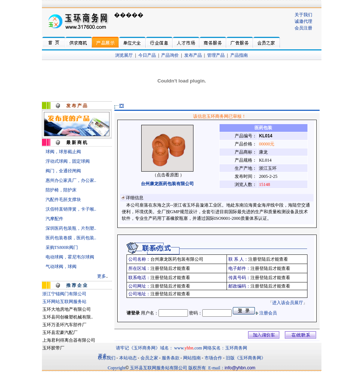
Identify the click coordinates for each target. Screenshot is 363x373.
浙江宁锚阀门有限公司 (64, 293)
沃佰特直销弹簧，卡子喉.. (71, 209)
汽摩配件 (54, 218)
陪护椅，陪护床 (61, 190)
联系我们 (106, 357)
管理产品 (216, 55)
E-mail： (216, 367)
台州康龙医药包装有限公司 (167, 183)
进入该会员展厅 (287, 302)
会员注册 (303, 28)
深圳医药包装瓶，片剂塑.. (71, 228)
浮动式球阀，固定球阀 (68, 161)
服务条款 (170, 357)
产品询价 (170, 55)
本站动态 (128, 357)
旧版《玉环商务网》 (246, 357)
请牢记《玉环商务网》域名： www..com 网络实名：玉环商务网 (182, 348)
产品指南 (239, 55)
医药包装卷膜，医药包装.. (71, 237)
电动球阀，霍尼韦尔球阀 (70, 257)
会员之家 (149, 357)
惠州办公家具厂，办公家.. (71, 180)
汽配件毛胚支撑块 (63, 199)
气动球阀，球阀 (61, 266)
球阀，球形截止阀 (63, 151)
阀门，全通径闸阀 (63, 170)
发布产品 (193, 55)
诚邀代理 (303, 21)
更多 (101, 276)
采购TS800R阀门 (62, 247)
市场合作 (213, 357)
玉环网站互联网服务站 (64, 301)
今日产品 (147, 55)
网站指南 (192, 357)
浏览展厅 (124, 55)
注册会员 (268, 313)
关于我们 (303, 14)
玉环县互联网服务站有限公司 (158, 367)
